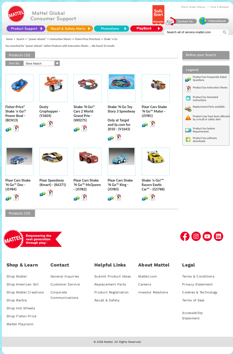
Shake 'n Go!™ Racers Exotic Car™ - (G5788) (153, 184)
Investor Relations (153, 292)
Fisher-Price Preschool (87, 39)
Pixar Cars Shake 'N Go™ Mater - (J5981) (154, 111)
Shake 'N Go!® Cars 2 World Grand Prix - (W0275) (84, 113)
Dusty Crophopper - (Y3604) (49, 111)
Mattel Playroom (20, 324)
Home (9, 39)
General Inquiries (64, 276)
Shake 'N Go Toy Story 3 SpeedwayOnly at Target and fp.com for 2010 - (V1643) (121, 118)
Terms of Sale (193, 300)
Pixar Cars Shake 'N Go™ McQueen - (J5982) (87, 184)
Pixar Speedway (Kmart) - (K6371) (52, 182)
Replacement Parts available (209, 106)
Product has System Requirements (204, 130)
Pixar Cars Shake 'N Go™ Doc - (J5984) (18, 184)
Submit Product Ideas (112, 276)
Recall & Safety (107, 300)
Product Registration (111, 292)
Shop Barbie (17, 300)
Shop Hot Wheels (21, 308)
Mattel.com (147, 276)
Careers (144, 284)
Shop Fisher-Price (21, 316)
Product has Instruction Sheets (210, 87)
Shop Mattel (17, 276)
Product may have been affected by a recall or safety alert (211, 118)
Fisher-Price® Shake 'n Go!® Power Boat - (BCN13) (16, 113)
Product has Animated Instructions (205, 98)
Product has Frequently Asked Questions (210, 78)
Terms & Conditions (198, 276)
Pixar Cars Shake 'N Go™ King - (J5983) (120, 184)
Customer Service (65, 284)
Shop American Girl (23, 284)
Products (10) (19, 55)
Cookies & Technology (199, 292)
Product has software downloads (205, 139)
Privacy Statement (197, 284)
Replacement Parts (110, 284)
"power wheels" (37, 39)
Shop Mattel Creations (25, 292)
